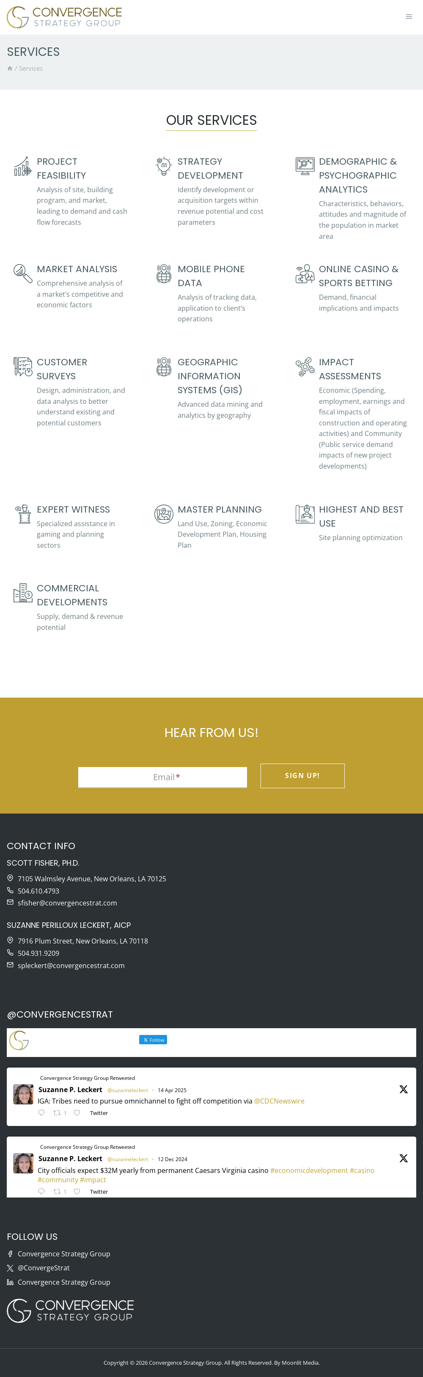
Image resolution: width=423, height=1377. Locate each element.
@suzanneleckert (127, 1090)
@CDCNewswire (279, 1101)
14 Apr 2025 (172, 1090)
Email (166, 777)
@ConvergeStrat (44, 1267)
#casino (362, 1170)
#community (58, 1179)
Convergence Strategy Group (64, 1253)
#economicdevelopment (309, 1170)
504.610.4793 (38, 891)
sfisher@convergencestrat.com (67, 903)
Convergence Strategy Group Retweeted (87, 1078)
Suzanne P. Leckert (70, 1089)
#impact (93, 1179)
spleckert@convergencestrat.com (71, 965)
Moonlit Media (300, 1362)
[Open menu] (408, 17)
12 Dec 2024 (172, 1159)
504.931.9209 (38, 953)
